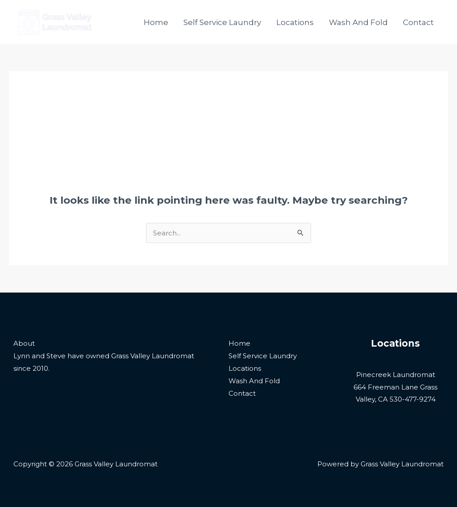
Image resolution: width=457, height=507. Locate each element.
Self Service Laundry (222, 22)
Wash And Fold (358, 22)
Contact (418, 22)
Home (156, 22)
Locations (295, 22)
